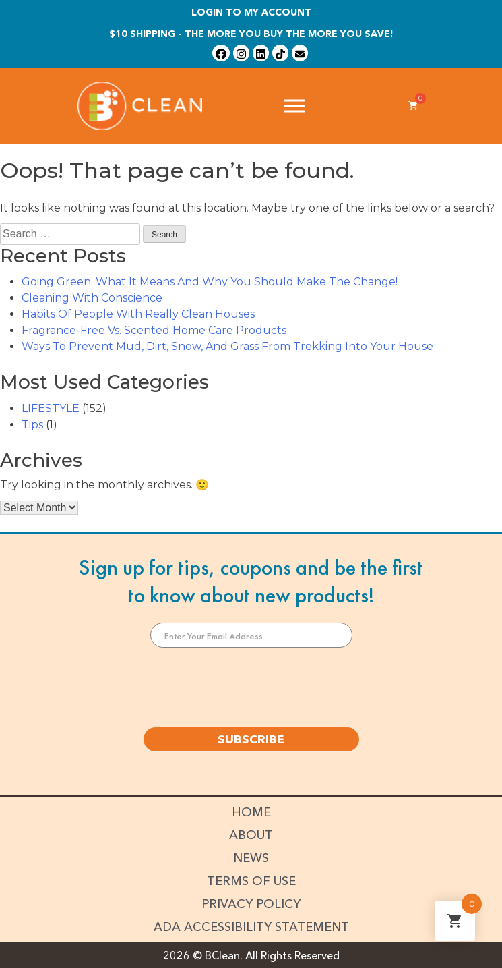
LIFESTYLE (51, 408)
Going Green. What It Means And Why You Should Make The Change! (210, 281)
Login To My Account (251, 12)
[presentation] (251, 687)
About (251, 835)
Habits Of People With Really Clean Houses (138, 314)
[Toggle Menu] (294, 105)
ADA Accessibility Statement (251, 926)
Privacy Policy (251, 903)
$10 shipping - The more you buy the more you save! (251, 34)
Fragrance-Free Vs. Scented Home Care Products (154, 330)
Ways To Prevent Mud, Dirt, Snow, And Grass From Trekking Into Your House (227, 346)
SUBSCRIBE (251, 739)
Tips (32, 424)
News (251, 858)
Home (251, 812)
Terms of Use (251, 881)
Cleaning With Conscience (92, 297)
